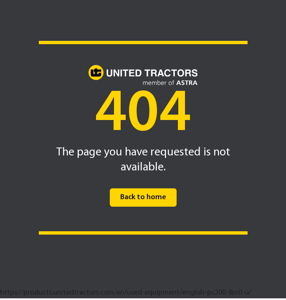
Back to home (143, 197)
